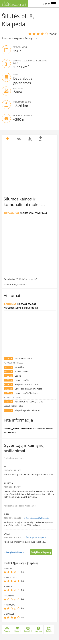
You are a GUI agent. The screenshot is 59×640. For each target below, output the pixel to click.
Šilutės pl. (29, 38)
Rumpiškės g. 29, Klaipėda (37, 518)
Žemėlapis (6, 38)
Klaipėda (18, 38)
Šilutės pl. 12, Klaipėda (36, 537)
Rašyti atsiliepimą (41, 552)
